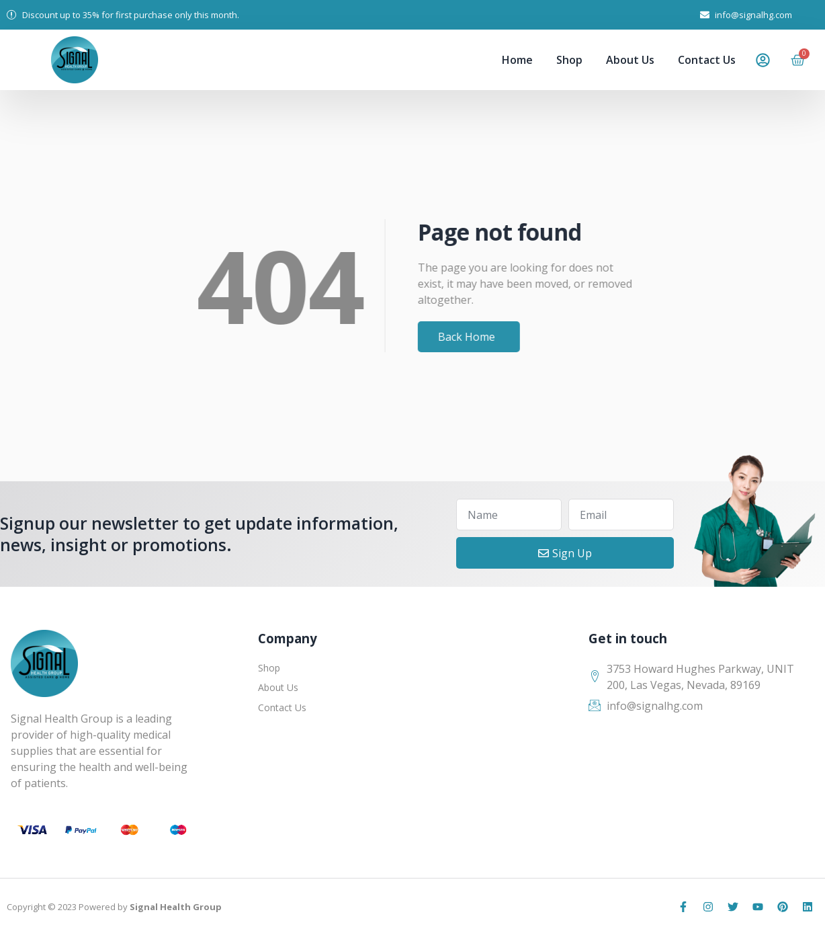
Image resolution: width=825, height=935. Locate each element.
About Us (630, 59)
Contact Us (707, 59)
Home (517, 59)
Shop (569, 59)
